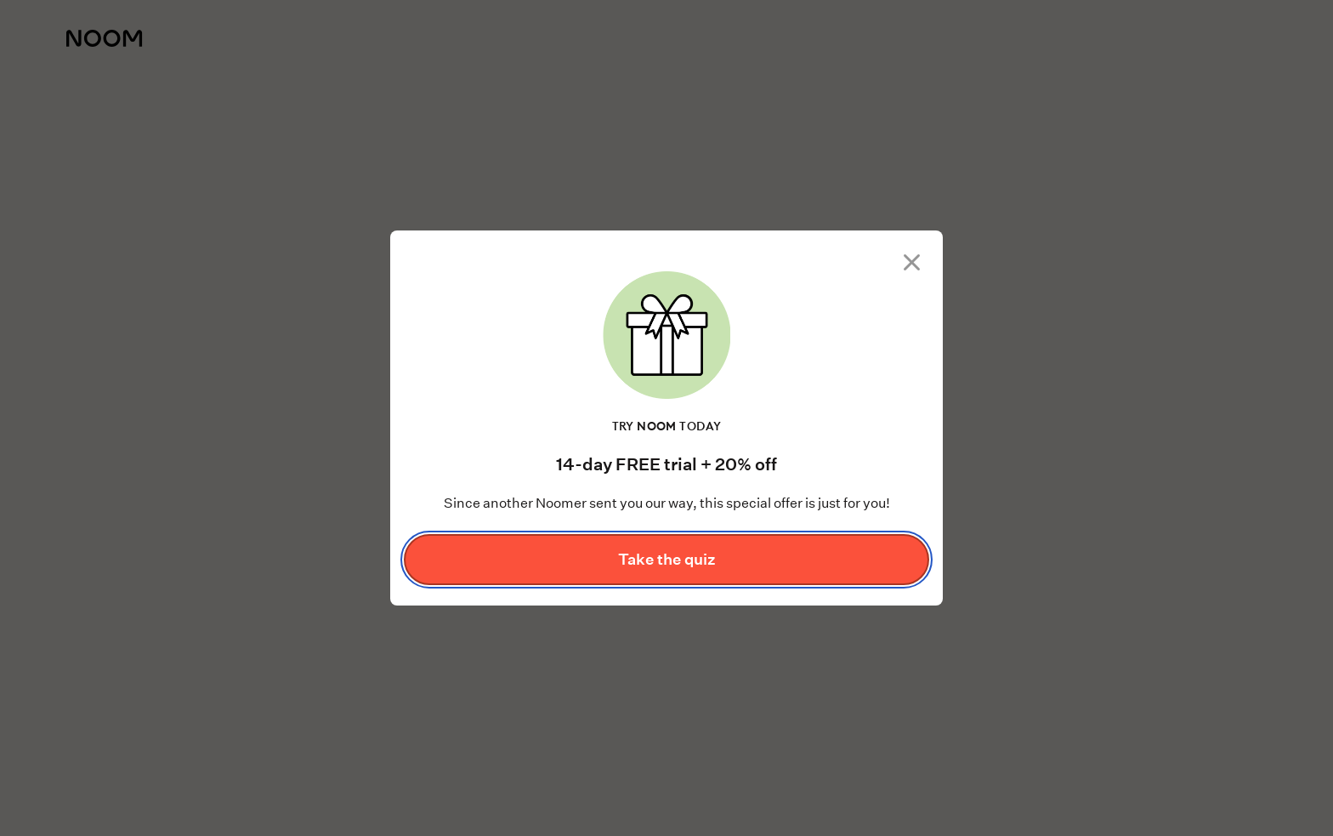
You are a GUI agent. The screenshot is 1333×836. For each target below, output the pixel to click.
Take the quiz (667, 559)
